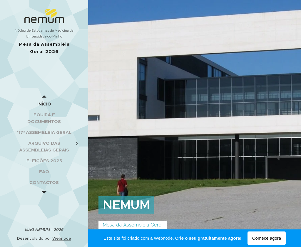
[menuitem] (44, 103)
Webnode (61, 238)
